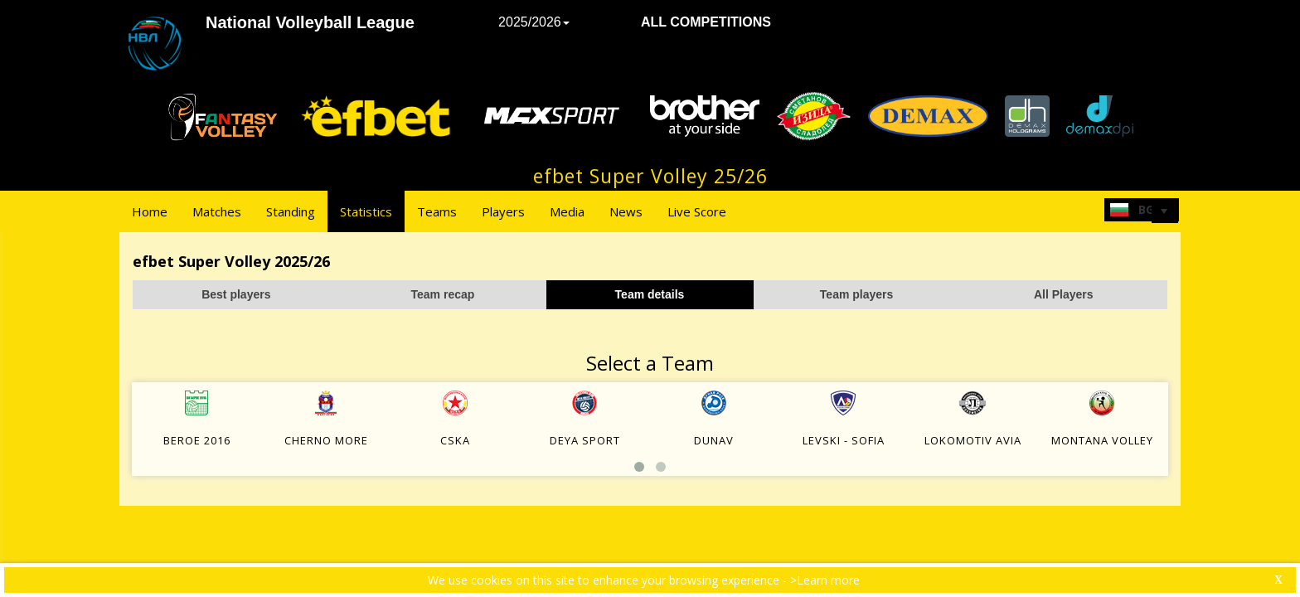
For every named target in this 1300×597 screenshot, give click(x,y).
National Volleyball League (310, 22)
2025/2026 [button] (534, 22)
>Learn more (825, 580)
